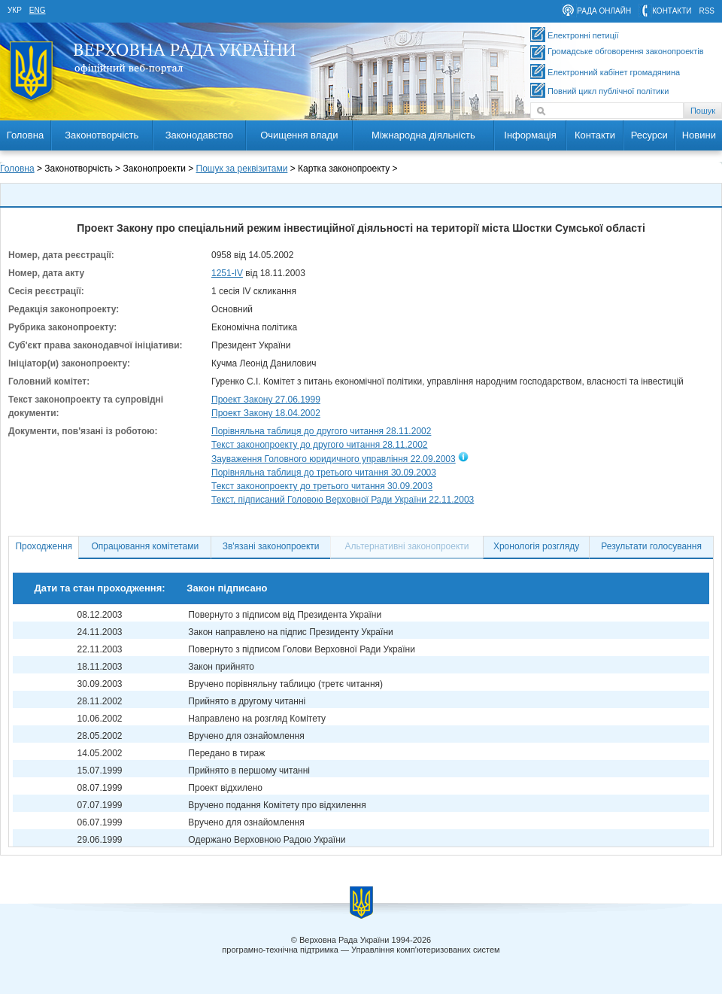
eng (37, 10)
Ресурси (649, 135)
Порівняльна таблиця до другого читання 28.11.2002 (321, 431)
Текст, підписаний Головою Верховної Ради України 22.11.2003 (342, 499)
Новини (699, 135)
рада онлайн (604, 11)
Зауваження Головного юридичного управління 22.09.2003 (333, 459)
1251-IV (227, 273)
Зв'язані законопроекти (271, 546)
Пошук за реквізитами (242, 168)
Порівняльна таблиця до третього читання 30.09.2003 (323, 472)
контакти (671, 11)
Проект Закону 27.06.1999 (265, 399)
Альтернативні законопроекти (407, 546)
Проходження (43, 546)
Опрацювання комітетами (145, 546)
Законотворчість (101, 135)
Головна (25, 135)
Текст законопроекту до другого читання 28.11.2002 (319, 444)
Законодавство (199, 135)
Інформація (530, 135)
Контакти (595, 135)
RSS (706, 11)
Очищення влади (299, 135)
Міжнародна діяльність (423, 135)
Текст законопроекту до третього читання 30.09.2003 (321, 486)
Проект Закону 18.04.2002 (265, 413)
